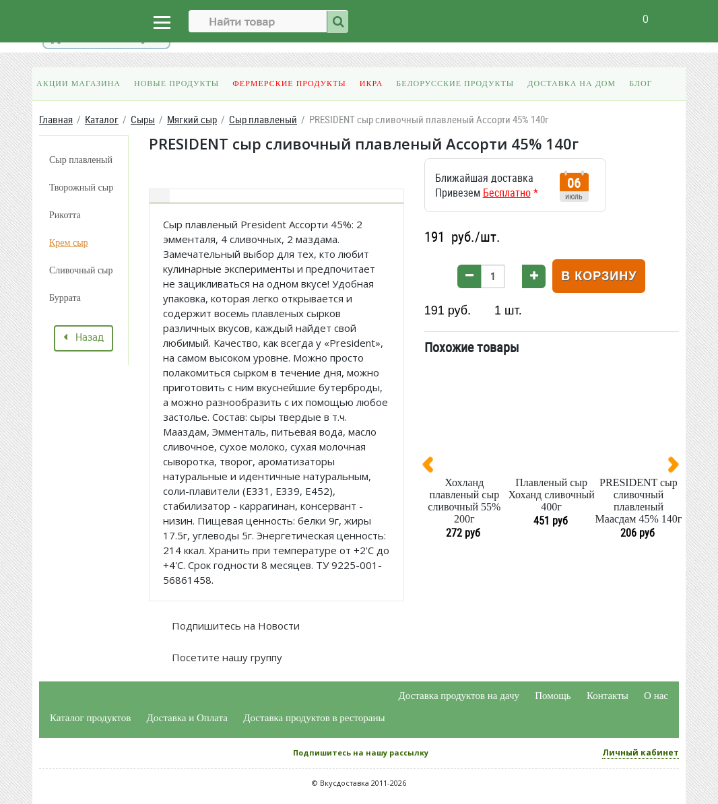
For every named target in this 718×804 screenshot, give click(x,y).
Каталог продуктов (90, 717)
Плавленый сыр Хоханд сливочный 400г (551, 494)
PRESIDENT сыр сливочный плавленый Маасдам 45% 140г (638, 501)
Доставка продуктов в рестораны (314, 717)
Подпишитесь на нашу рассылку (360, 752)
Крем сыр (68, 243)
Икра (371, 83)
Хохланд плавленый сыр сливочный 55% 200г (464, 501)
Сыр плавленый (80, 160)
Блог (640, 83)
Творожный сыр (81, 187)
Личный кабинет (640, 752)
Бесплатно (507, 192)
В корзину (599, 276)
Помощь (552, 695)
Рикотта (65, 215)
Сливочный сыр (81, 270)
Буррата (65, 298)
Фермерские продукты (289, 83)
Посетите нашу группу (225, 657)
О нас (656, 695)
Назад (83, 338)
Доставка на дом (571, 83)
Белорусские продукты (455, 83)
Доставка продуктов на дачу (459, 695)
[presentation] (433, 467)
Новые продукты (176, 83)
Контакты (607, 695)
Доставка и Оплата (187, 717)
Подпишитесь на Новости (234, 625)
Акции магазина (78, 83)
